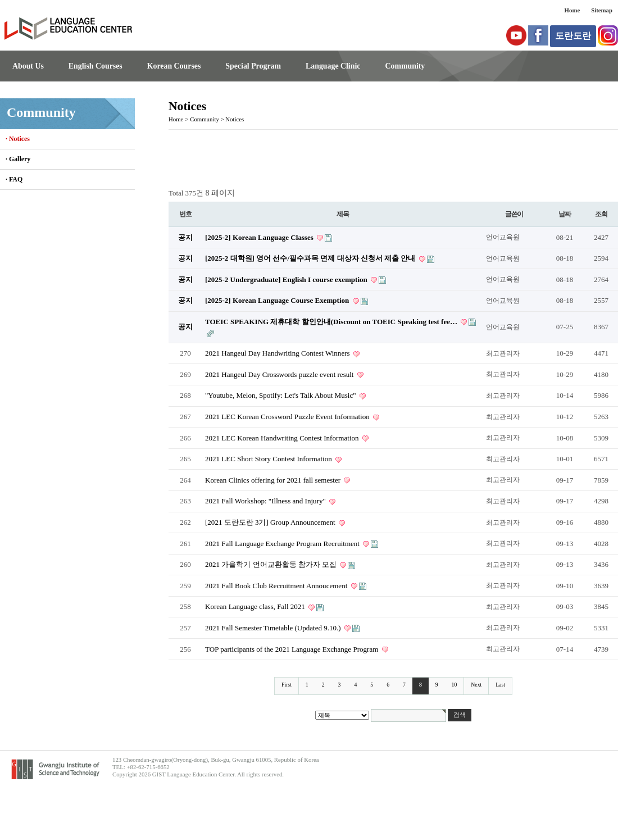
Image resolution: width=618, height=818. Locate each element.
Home (572, 10)
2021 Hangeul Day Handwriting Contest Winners (278, 353)
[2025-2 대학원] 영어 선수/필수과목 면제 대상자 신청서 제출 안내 (311, 258)
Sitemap (601, 10)
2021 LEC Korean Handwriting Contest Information (283, 438)
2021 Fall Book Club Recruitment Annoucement (277, 585)
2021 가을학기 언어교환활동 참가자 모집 (271, 564)
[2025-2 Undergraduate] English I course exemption (287, 279)
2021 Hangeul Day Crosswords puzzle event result (280, 374)
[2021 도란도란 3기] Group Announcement (271, 522)
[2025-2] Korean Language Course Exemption (278, 300)
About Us (28, 66)
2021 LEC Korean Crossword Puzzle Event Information (288, 416)
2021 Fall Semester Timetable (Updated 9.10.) (274, 628)
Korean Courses (174, 66)
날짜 (564, 214)
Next (476, 684)
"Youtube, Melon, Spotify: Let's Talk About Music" (281, 395)
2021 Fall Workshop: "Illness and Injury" (266, 501)
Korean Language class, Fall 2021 (256, 606)
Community (405, 66)
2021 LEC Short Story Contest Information (269, 459)
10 (454, 684)
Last (500, 684)
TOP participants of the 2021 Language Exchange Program (292, 649)
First (286, 684)
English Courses (95, 66)
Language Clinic (333, 66)
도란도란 (573, 35)
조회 (601, 214)
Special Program (253, 66)
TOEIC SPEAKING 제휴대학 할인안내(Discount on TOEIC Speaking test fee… (332, 321)
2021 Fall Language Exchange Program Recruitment (283, 543)
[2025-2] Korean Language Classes (260, 237)
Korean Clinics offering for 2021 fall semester (273, 480)
